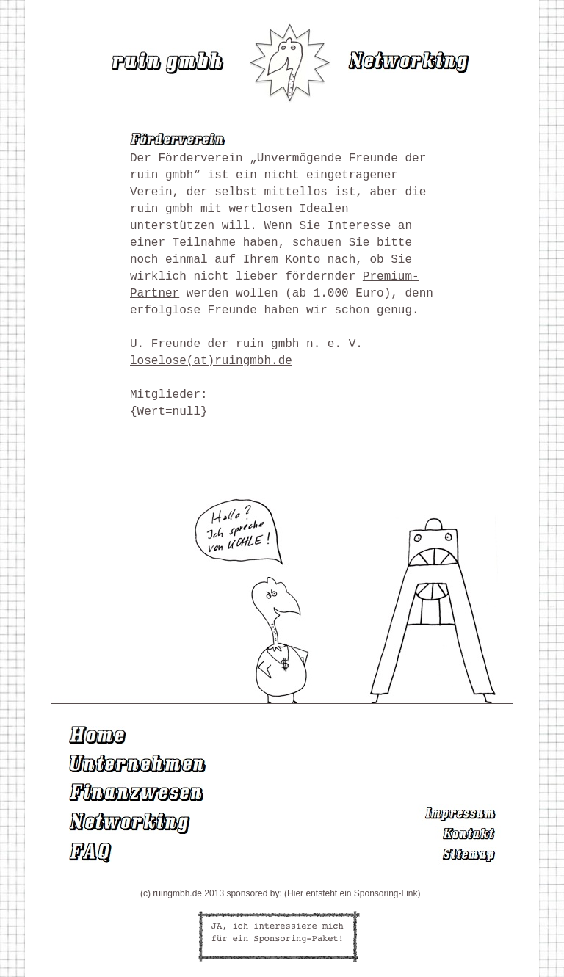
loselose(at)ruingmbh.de (211, 361)
